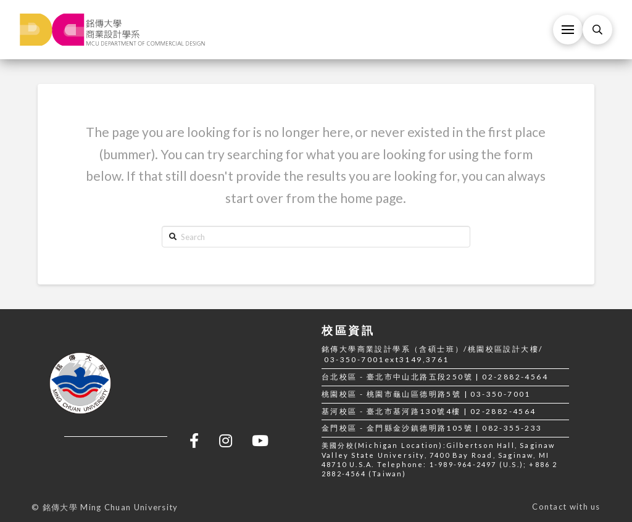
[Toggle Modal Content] (597, 29)
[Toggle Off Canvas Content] (568, 29)
